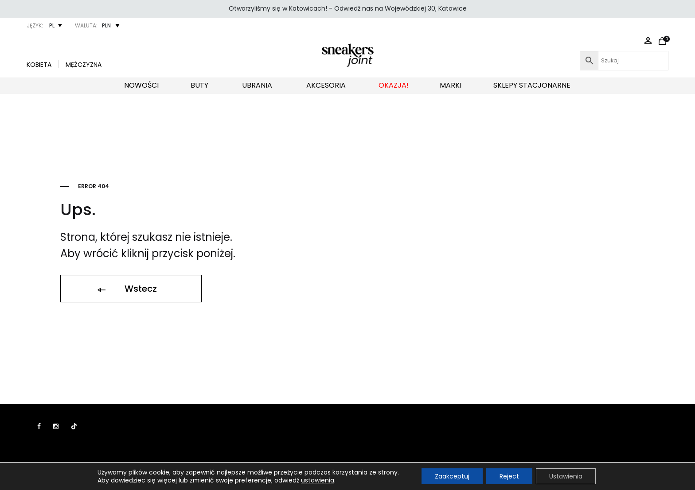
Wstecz (126, 289)
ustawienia (317, 480)
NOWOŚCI (141, 85)
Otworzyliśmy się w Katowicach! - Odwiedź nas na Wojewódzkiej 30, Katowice (348, 8)
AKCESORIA (326, 85)
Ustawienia (565, 476)
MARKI (450, 85)
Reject (509, 476)
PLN (106, 25)
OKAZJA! (394, 85)
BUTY (199, 85)
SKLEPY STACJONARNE (531, 85)
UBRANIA (257, 85)
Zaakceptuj (452, 476)
